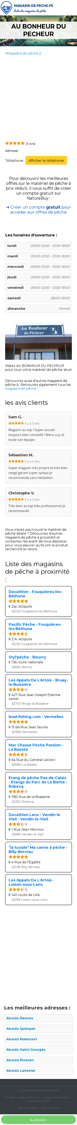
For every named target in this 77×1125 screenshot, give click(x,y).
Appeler (38, 1120)
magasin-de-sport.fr (38, 1100)
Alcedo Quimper (21, 1029)
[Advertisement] (38, 97)
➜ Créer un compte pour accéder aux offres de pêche (38, 210)
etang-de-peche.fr (28, 1097)
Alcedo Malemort (21, 1039)
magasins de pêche (21, 389)
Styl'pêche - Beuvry (27, 657)
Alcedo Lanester (21, 1071)
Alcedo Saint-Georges (26, 1050)
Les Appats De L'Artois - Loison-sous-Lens (31, 882)
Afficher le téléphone (46, 161)
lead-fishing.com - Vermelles (36, 717)
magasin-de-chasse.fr (57, 1097)
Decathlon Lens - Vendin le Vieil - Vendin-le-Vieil (34, 817)
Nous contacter (50, 1107)
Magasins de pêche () (24, 53)
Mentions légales (27, 1107)
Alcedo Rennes (19, 1018)
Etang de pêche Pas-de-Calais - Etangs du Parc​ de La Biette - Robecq (38, 782)
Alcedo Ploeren (20, 1060)
